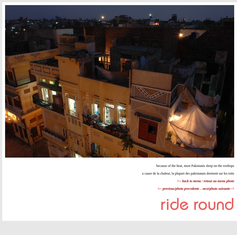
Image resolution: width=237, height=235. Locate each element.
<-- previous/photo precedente (179, 189)
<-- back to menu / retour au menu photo (205, 181)
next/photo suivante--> (218, 189)
